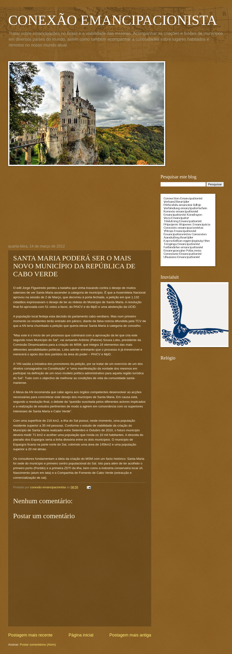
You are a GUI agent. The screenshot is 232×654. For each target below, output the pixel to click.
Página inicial (80, 635)
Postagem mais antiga (130, 635)
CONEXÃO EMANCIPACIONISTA (112, 20)
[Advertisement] (79, 209)
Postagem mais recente (30, 635)
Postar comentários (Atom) (38, 644)
